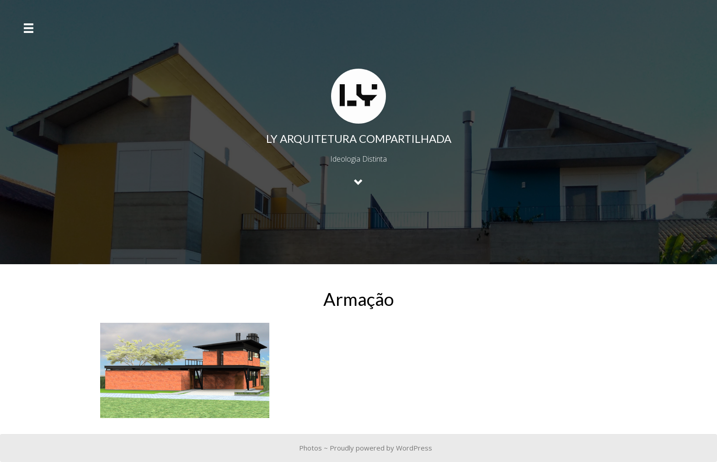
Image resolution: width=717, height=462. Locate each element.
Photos (310, 447)
